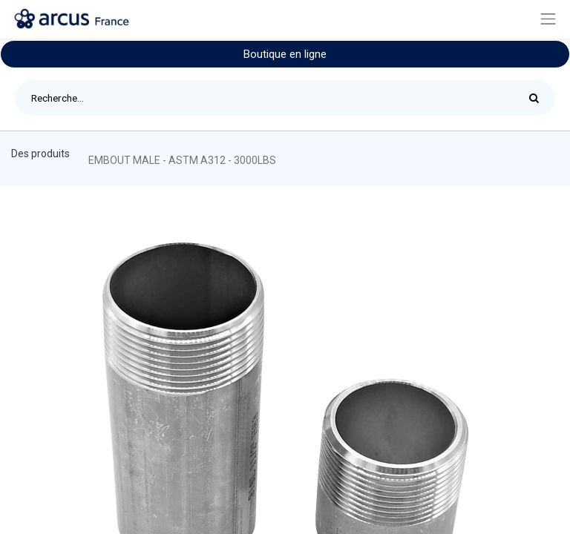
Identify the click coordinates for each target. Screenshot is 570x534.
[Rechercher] (537, 98)
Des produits (40, 153)
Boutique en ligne (285, 54)
